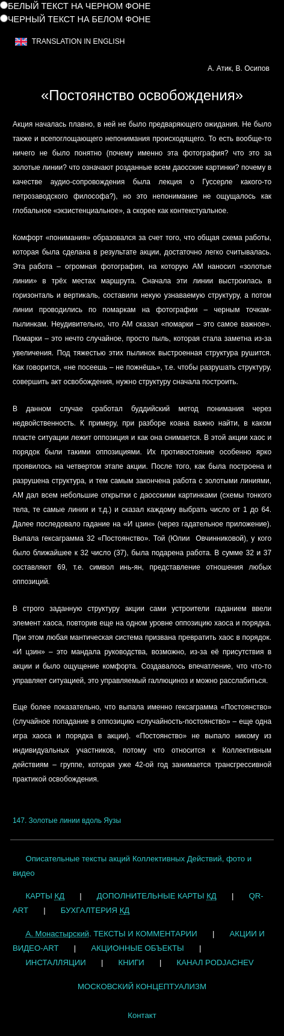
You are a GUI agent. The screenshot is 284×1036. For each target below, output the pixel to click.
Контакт (142, 1015)
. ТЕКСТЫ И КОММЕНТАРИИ (111, 933)
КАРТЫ (44, 895)
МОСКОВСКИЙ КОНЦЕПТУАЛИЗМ (142, 986)
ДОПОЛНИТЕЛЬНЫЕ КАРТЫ (157, 895)
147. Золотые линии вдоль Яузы (67, 820)
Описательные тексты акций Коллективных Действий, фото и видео (132, 866)
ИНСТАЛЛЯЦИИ (55, 962)
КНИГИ (131, 962)
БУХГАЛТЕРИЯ (95, 910)
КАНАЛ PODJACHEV (215, 962)
